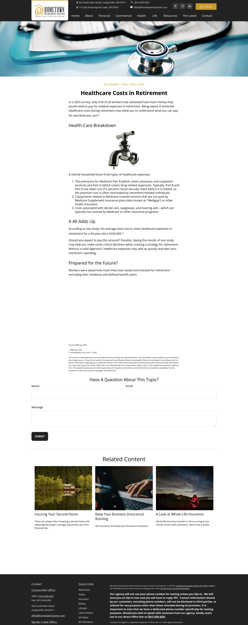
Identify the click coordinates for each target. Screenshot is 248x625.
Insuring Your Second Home (56, 514)
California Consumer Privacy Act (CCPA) (192, 586)
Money (82, 603)
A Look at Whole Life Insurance (180, 514)
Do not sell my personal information (174, 588)
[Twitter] (182, 6)
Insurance (84, 598)
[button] (75, 15)
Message (37, 407)
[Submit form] (39, 436)
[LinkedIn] (189, 6)
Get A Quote (206, 6)
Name (35, 386)
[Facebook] (175, 6)
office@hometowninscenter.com (147, 7)
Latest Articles (86, 612)
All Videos (84, 617)
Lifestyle (83, 608)
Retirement (84, 589)
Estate (82, 594)
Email (129, 386)
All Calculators (86, 621)
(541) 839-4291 (139, 2)
